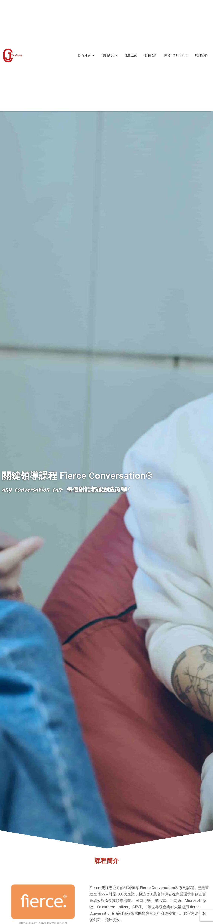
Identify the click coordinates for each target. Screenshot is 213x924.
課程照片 (151, 55)
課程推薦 (86, 55)
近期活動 (131, 55)
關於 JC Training (176, 55)
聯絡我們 (201, 55)
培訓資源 (110, 55)
